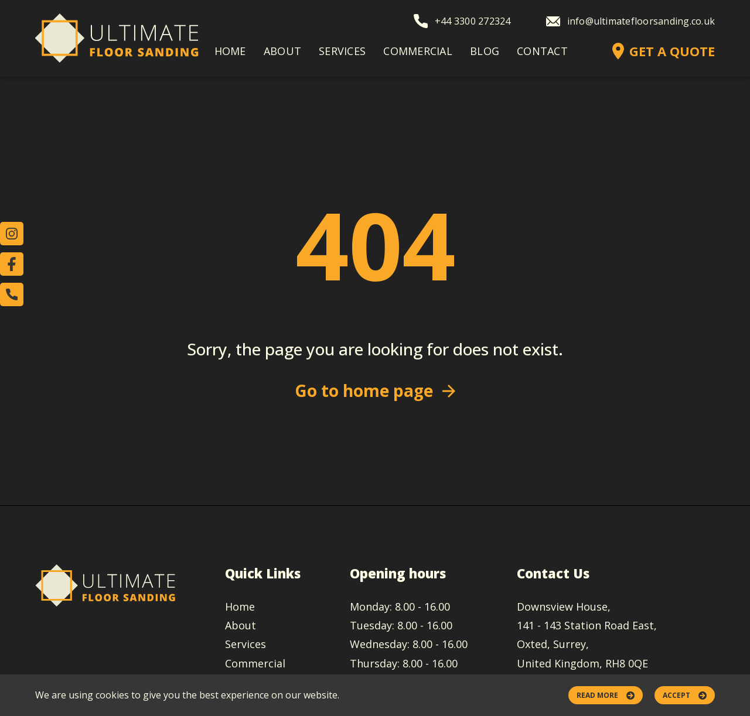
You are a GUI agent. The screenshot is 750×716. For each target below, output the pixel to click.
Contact (542, 51)
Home (230, 51)
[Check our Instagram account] (11, 233)
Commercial (417, 51)
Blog (484, 51)
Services (342, 51)
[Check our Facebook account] (11, 264)
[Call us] (11, 294)
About (282, 51)
